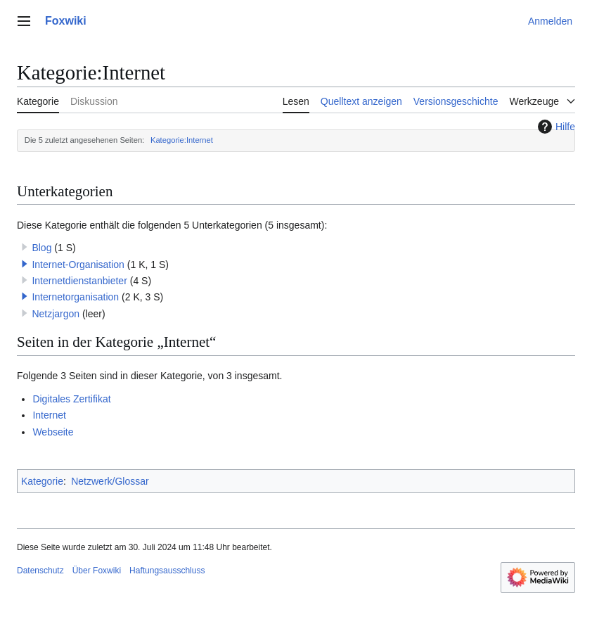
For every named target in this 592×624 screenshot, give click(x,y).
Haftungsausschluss (167, 570)
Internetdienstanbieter (79, 280)
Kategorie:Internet (181, 140)
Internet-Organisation (78, 264)
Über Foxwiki (96, 570)
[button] (25, 264)
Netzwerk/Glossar (109, 481)
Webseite (52, 432)
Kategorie (42, 481)
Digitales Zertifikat (71, 399)
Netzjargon (55, 313)
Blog (41, 247)
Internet (48, 415)
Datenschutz (40, 570)
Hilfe (554, 127)
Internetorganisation (75, 297)
